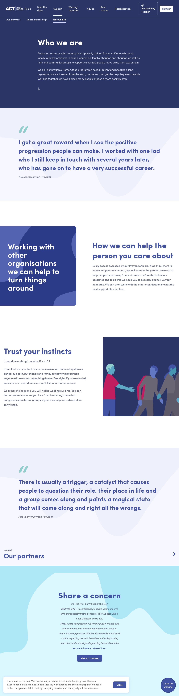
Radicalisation (123, 9)
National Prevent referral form (89, 648)
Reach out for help (37, 19)
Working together (73, 9)
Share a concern (90, 658)
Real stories (104, 9)
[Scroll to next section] (39, 90)
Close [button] (120, 684)
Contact (166, 8)
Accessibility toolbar (148, 10)
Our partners (13, 19)
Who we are (59, 19)
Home (28, 9)
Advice (90, 9)
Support (57, 9)
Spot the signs (42, 9)
